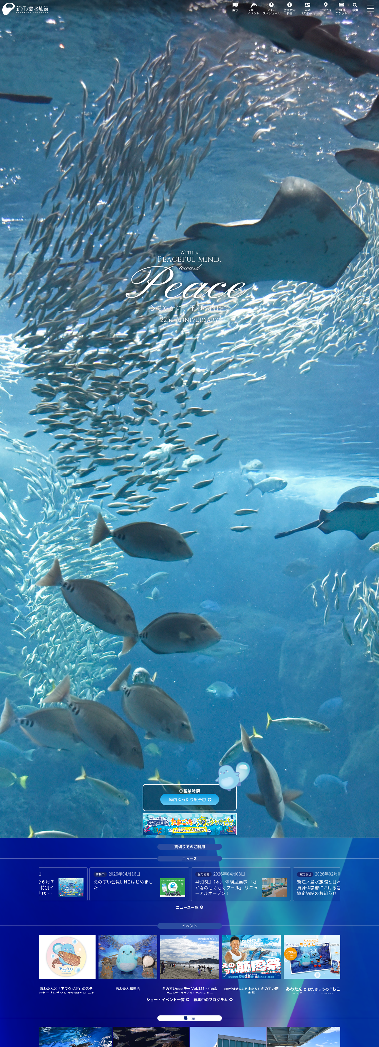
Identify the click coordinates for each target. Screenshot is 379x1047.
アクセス (326, 10)
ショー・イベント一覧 (165, 999)
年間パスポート (307, 11)
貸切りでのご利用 (189, 846)
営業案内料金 (289, 11)
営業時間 (191, 790)
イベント (189, 925)
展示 (235, 10)
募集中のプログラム (210, 999)
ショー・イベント (253, 11)
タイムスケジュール (271, 11)
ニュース (189, 858)
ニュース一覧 (187, 907)
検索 (355, 10)
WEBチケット (341, 11)
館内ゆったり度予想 (187, 799)
